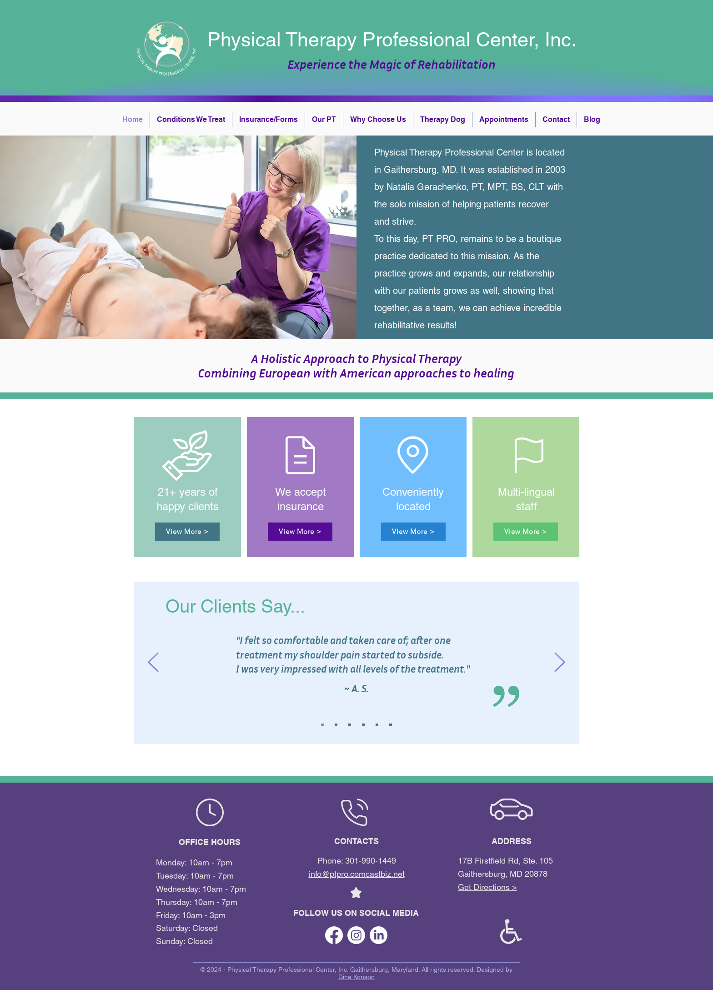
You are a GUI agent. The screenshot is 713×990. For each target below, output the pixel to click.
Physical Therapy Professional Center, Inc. (392, 39)
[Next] (559, 662)
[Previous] (153, 662)
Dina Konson (356, 976)
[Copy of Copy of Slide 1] (390, 725)
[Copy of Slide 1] (377, 725)
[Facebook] (334, 935)
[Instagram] (356, 935)
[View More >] (187, 532)
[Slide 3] (349, 725)
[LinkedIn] (378, 935)
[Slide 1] (322, 725)
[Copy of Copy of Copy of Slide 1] (363, 725)
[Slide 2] (336, 725)
